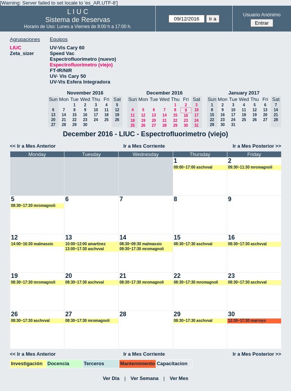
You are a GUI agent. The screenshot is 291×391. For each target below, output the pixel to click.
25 (106, 120)
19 (143, 120)
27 (154, 125)
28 (64, 125)
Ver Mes (179, 378)
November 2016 (85, 93)
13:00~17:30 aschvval (84, 249)
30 (85, 125)
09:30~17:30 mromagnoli (141, 249)
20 (154, 120)
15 (74, 115)
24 (96, 120)
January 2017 (244, 93)
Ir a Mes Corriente (144, 146)
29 (74, 125)
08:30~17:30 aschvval (193, 244)
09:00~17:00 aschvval (193, 167)
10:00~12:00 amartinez (85, 244)
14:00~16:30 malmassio (32, 244)
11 (106, 110)
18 (106, 115)
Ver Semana (145, 378)
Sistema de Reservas (77, 20)
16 (85, 115)
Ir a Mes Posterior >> (257, 146)
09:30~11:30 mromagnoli (250, 167)
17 (96, 115)
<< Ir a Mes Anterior (33, 146)
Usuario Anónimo (262, 14)
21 (64, 120)
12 (143, 115)
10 (96, 110)
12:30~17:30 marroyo (247, 320)
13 (154, 115)
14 (64, 115)
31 (233, 125)
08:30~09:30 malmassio (140, 244)
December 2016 (165, 93)
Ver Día (111, 378)
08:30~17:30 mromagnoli (33, 205)
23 (85, 120)
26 (143, 125)
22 (74, 120)
